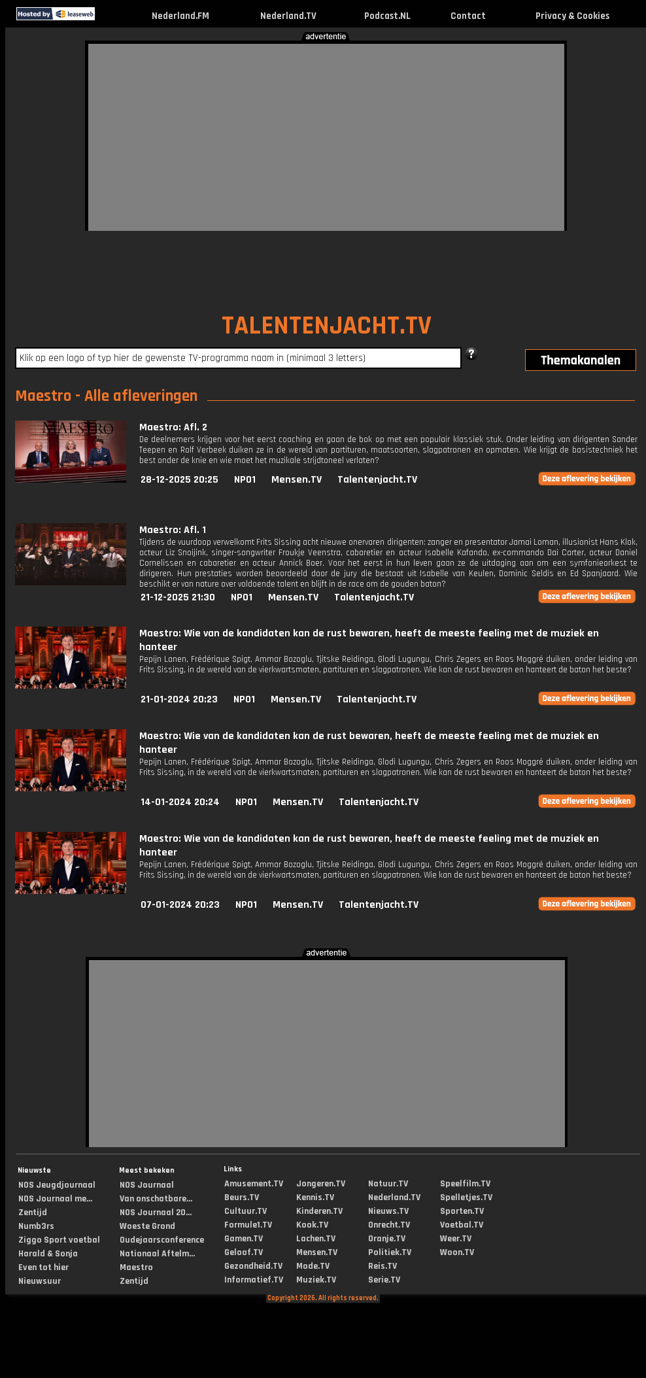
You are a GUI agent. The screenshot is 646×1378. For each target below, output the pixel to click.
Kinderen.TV (319, 1211)
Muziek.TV (316, 1280)
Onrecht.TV (389, 1225)
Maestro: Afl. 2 (173, 427)
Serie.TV (384, 1280)
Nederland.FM (180, 16)
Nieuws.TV (388, 1211)
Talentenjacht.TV (377, 480)
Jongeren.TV (320, 1184)
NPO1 (245, 480)
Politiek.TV (389, 1252)
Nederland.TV (288, 16)
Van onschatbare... (156, 1199)
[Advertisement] (245, 135)
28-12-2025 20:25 (179, 480)
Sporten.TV (462, 1211)
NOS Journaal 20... (156, 1212)
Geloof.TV (243, 1252)
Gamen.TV (243, 1239)
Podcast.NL (387, 16)
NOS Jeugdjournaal (56, 1185)
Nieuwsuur (39, 1281)
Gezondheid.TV (253, 1266)
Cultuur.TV (245, 1211)
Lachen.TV (315, 1239)
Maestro (136, 1267)
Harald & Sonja (48, 1254)
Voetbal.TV (461, 1225)
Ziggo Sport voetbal (59, 1240)
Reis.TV (382, 1266)
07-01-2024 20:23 (180, 905)
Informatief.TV (253, 1280)
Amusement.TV (253, 1184)
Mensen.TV (296, 480)
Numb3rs (36, 1226)
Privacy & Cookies (572, 16)
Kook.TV (312, 1225)
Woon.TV (457, 1252)
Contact (468, 16)
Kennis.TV (315, 1197)
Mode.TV (313, 1266)
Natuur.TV (388, 1184)
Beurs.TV (241, 1197)
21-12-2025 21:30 (178, 597)
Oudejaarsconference (162, 1240)
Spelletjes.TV (466, 1197)
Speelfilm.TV (465, 1184)
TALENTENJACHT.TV (327, 326)
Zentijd (32, 1212)
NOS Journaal (147, 1185)
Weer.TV (455, 1239)
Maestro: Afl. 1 (172, 530)
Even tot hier (43, 1267)
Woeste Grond (147, 1226)
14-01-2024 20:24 (180, 802)
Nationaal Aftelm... (157, 1254)
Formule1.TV (248, 1225)
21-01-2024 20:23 (179, 699)
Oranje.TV (386, 1239)
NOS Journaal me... (55, 1199)
